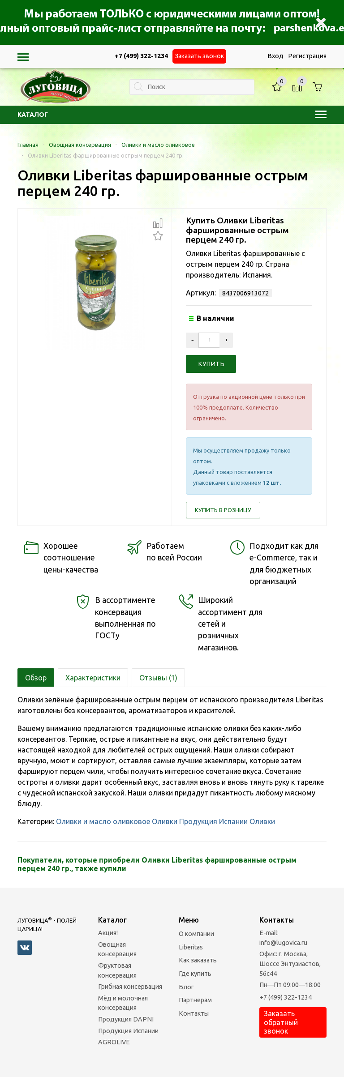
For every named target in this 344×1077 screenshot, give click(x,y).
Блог (186, 987)
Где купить (195, 973)
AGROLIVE (114, 1042)
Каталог (172, 114)
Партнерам (195, 1000)
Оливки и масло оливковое (158, 144)
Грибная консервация (130, 986)
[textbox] (191, 87)
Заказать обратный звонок (281, 1021)
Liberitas (191, 947)
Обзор (36, 678)
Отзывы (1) (158, 678)
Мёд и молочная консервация (123, 1003)
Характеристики (92, 678)
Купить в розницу (223, 510)
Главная (28, 144)
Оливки (164, 821)
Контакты (194, 1013)
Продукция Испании (213, 821)
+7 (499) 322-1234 (285, 997)
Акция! (108, 932)
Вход (275, 56)
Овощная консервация (80, 144)
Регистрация (307, 56)
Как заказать (198, 960)
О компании (196, 933)
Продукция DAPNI (126, 1019)
